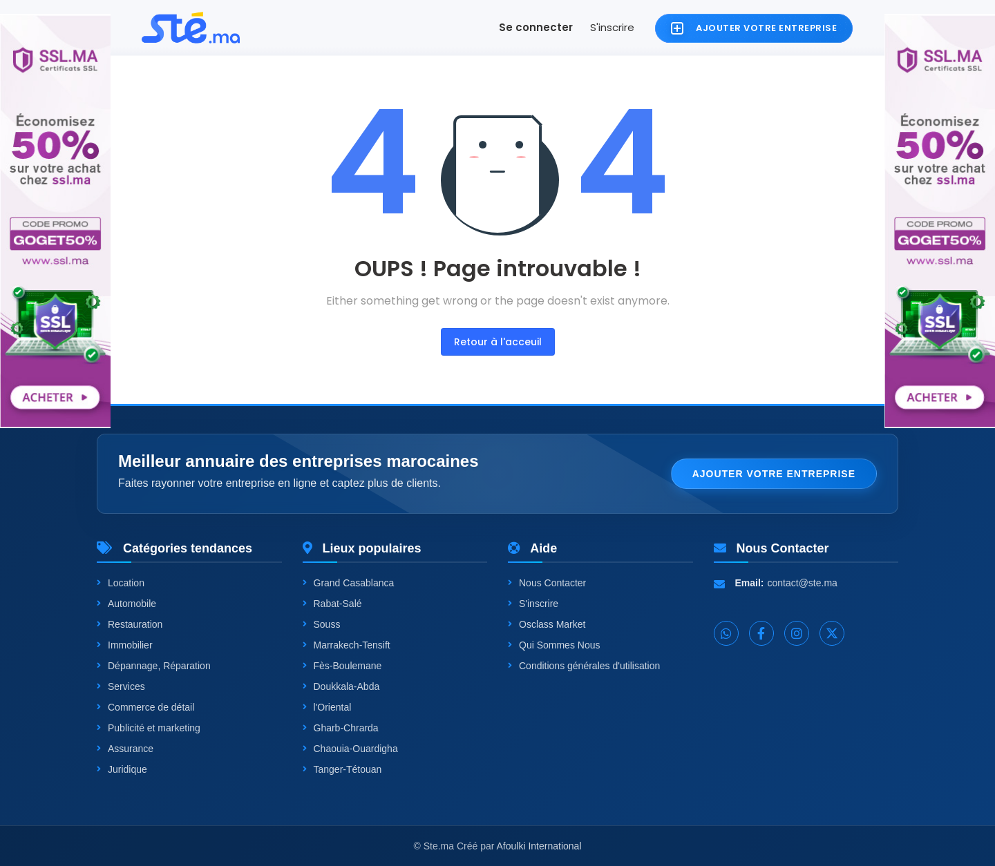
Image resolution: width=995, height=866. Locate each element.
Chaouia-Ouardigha (350, 748)
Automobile (126, 603)
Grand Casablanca (349, 582)
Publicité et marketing (148, 727)
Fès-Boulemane (342, 665)
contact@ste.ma (802, 582)
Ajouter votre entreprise (773, 473)
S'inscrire (612, 27)
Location (120, 582)
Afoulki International (539, 845)
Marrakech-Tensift (346, 645)
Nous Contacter (547, 582)
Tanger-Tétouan (342, 769)
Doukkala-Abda (341, 686)
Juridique (122, 769)
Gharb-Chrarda (341, 727)
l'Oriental (327, 707)
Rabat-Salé (332, 603)
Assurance (125, 748)
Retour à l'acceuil (498, 342)
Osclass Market (546, 624)
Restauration (129, 624)
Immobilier (125, 645)
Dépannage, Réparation (154, 665)
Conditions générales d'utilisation (584, 665)
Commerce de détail (145, 707)
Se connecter (536, 27)
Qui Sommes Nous (554, 645)
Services (121, 686)
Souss (322, 624)
